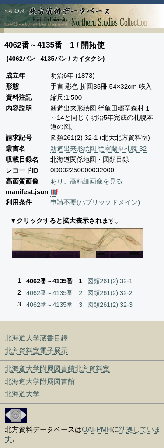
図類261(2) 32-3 (110, 304)
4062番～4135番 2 (54, 292)
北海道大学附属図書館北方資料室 (57, 368)
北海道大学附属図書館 (40, 381)
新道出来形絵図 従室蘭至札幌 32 (98, 148)
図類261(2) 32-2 (110, 292)
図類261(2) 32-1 (110, 281)
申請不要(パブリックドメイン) (95, 202)
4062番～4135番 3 (54, 304)
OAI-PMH (97, 429)
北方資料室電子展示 (36, 350)
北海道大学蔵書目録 (36, 338)
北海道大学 (22, 394)
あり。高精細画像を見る (86, 181)
